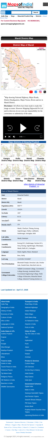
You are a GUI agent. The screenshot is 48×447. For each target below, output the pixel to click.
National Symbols (7, 327)
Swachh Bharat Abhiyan (33, 400)
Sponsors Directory (20, 422)
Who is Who (5, 321)
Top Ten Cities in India (32, 334)
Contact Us (33, 427)
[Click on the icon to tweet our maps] (45, 92)
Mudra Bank (29, 406)
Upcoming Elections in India (34, 415)
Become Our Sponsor (28, 425)
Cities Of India (30, 331)
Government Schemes (33, 384)
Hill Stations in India (8, 380)
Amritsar (28, 357)
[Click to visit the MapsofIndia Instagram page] (40, 92)
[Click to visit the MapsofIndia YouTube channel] (31, 92)
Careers (8, 430)
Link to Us (22, 430)
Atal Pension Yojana (32, 396)
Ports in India (29, 327)
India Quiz (28, 380)
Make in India (29, 390)
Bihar (3, 357)
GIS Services (29, 367)
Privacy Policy (17, 427)
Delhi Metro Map (30, 317)
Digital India (29, 386)
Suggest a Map (16, 425)
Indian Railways (30, 311)
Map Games (29, 377)
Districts (38, 16)
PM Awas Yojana (30, 403)
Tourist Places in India (8, 367)
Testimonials (9, 422)
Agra (26, 337)
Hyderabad (29, 340)
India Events (29, 373)
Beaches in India (7, 383)
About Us (26, 427)
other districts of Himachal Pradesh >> (34, 185)
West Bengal (5, 347)
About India (5, 301)
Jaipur (27, 347)
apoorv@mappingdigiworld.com (12, 24)
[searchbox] (21, 12)
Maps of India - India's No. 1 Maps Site (3, 5)
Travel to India (6, 361)
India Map (4, 16)
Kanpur (27, 354)
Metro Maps (29, 314)
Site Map (14, 430)
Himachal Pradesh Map (25, 16)
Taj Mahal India (6, 373)
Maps (13, 16)
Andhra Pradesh (6, 334)
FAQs (36, 422)
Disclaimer (30, 422)
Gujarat (3, 337)
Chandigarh (29, 350)
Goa (2, 340)
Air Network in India (31, 321)
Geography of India (7, 307)
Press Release (30, 430)
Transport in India (31, 301)
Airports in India (30, 324)
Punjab (3, 344)
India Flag (4, 304)
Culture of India (6, 317)
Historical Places (7, 370)
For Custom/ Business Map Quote (13, 21)
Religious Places (7, 377)
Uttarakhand (5, 354)
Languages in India (7, 324)
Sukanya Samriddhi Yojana (34, 393)
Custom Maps (29, 363)
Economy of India (7, 314)
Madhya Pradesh (7, 350)
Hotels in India (6, 363)
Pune (27, 344)
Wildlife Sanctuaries (8, 387)
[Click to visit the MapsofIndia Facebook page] (36, 92)
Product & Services (32, 361)
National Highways (31, 307)
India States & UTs (7, 331)
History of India (6, 311)
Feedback (41, 427)
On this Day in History (32, 370)
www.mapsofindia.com (37, 436)
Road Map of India (31, 304)
